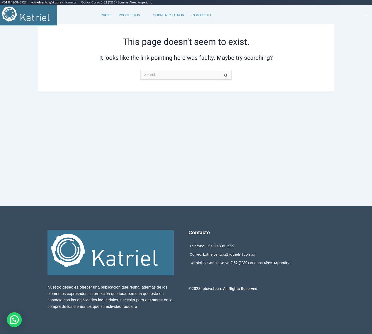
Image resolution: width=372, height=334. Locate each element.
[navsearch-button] (367, 15)
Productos (131, 14)
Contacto (201, 14)
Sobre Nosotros (168, 14)
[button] (14, 319)
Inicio (106, 14)
